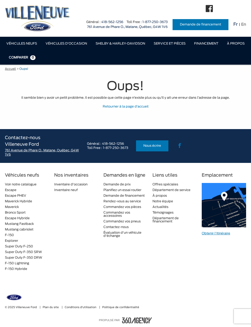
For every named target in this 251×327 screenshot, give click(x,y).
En (243, 24)
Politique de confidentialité (120, 307)
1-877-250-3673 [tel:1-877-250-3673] (155, 22)
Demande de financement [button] (200, 24)
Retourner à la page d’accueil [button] (126, 106)
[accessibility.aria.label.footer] (137, 320)
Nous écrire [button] (152, 145)
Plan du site (51, 307)
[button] (21, 43)
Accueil (10, 68)
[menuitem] (21, 44)
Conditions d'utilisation (81, 307)
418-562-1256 (112, 22)
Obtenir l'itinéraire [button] (216, 233)
